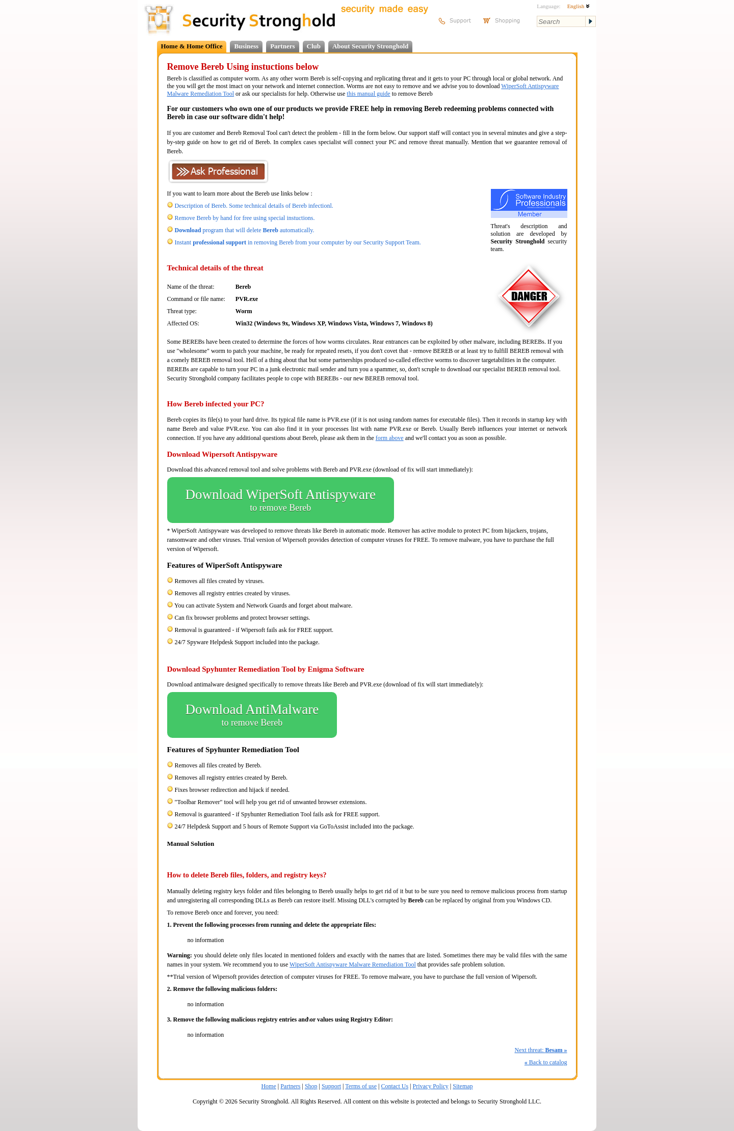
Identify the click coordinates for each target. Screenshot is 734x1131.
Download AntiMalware (252, 715)
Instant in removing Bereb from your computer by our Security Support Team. (298, 242)
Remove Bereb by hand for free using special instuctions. (245, 218)
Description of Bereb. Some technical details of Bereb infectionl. (254, 205)
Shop (311, 1086)
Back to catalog (546, 1062)
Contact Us (394, 1086)
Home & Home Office (192, 46)
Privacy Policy (431, 1086)
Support (331, 1086)
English (578, 6)
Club (314, 46)
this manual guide (368, 93)
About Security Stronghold (370, 46)
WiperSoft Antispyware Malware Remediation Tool (353, 964)
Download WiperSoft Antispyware (281, 500)
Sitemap (463, 1086)
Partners (282, 46)
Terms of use (361, 1086)
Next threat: (541, 1050)
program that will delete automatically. (244, 230)
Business (246, 46)
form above (390, 438)
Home (268, 1086)
